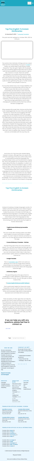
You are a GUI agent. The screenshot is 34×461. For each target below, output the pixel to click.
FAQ (24, 385)
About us (25, 384)
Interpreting (3, 387)
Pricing (25, 387)
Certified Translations (5, 385)
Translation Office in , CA (9, 433)
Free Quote (26, 382)
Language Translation (23, 34)
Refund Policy (24, 459)
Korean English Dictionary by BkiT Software (18, 283)
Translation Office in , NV (9, 440)
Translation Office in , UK (8, 446)
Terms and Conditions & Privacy (14, 459)
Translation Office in (7, 441)
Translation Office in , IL (8, 431)
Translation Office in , (10, 444)
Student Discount (27, 389)
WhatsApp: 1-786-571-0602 (24, 360)
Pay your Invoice (17, 455)
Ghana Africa (15, 400)
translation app (13, 262)
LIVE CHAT (8, 328)
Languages (3, 382)
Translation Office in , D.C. (9, 443)
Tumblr (28, 65)
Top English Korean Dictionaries (18, 338)
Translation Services (5, 384)
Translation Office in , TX (8, 436)
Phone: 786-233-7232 (23, 359)
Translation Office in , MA (8, 430)
